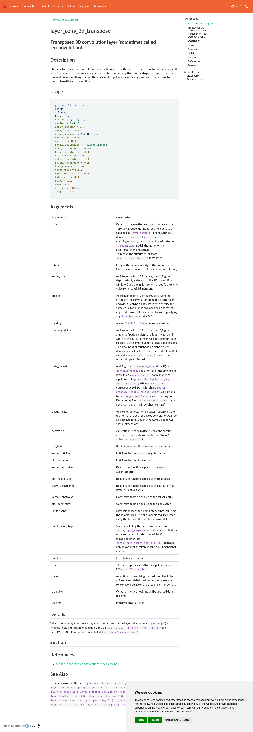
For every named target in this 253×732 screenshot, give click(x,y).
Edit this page (194, 71)
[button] (234, 6)
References (194, 61)
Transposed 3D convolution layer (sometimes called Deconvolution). (197, 32)
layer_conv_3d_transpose (200, 23)
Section (192, 57)
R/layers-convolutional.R (65, 19)
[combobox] (247, 6)
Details (191, 53)
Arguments (194, 48)
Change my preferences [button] (177, 720)
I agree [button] (140, 720)
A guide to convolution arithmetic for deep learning (86, 664)
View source (193, 75)
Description (194, 40)
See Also (192, 65)
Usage (191, 44)
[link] (184, 711)
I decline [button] (155, 720)
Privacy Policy (184, 711)
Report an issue (195, 79)
